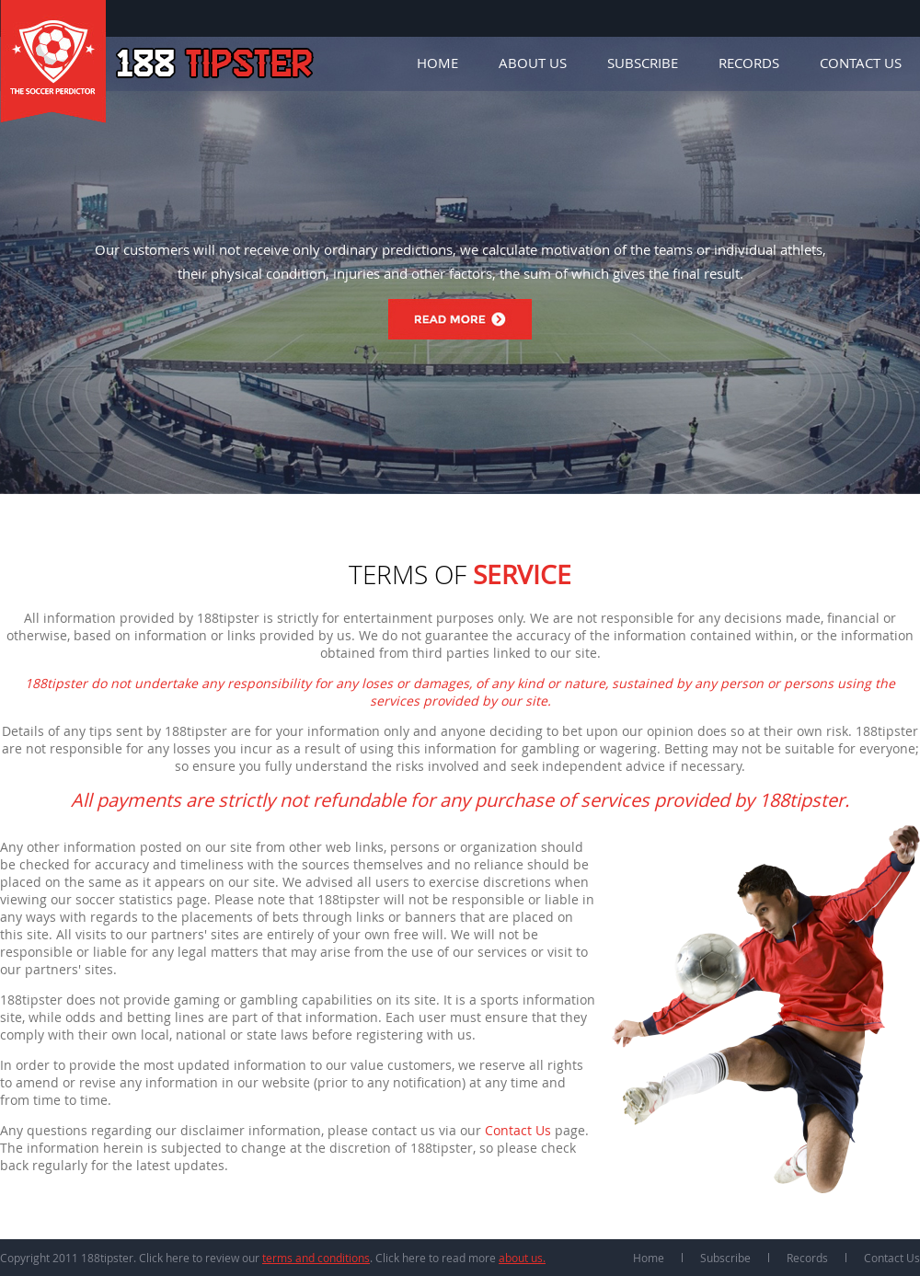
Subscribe (642, 62)
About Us (533, 62)
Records (749, 62)
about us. (522, 1257)
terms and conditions (316, 1257)
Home (437, 62)
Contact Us (861, 62)
